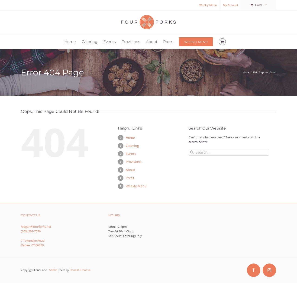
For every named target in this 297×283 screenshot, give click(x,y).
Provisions (134, 161)
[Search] (192, 152)
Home (130, 137)
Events (131, 154)
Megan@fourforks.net (36, 226)
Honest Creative (80, 270)
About (130, 170)
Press (130, 178)
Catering (132, 145)
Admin (53, 270)
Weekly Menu (136, 186)
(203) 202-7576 (31, 231)
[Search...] (229, 152)
